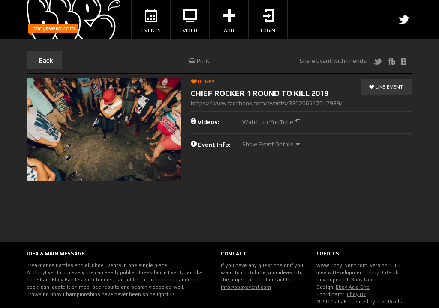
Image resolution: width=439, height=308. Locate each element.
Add (229, 21)
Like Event (386, 87)
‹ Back (44, 60)
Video (190, 21)
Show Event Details (271, 144)
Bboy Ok (356, 294)
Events (151, 21)
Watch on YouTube (271, 121)
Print (199, 60)
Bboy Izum (363, 280)
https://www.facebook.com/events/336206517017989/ (267, 103)
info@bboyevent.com (246, 287)
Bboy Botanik (382, 272)
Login (268, 21)
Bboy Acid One (353, 287)
